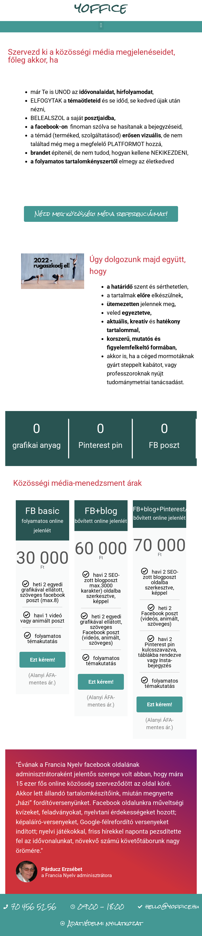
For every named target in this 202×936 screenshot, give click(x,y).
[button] (100, 25)
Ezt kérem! (42, 660)
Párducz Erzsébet (61, 869)
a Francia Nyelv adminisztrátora (76, 875)
